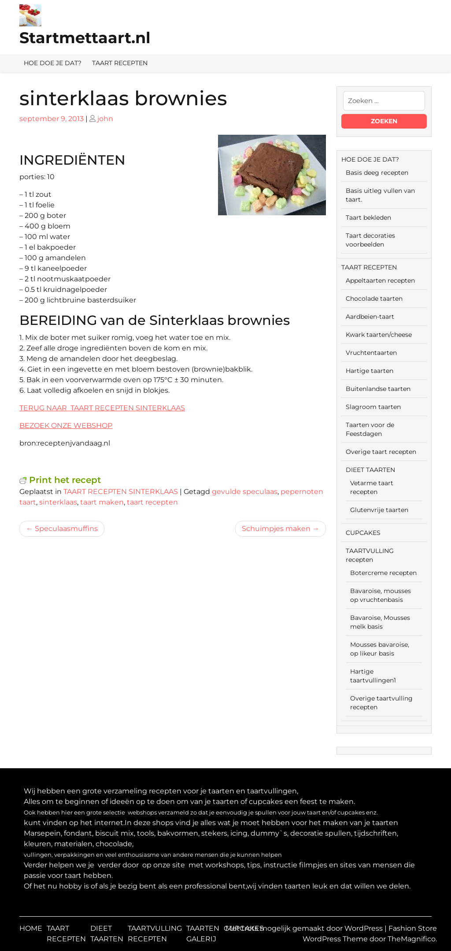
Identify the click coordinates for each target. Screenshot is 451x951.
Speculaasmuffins (66, 528)
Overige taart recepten (381, 452)
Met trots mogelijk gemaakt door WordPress (305, 928)
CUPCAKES (363, 533)
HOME (30, 928)
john (105, 118)
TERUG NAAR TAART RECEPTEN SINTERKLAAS (102, 408)
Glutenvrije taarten (379, 510)
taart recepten (152, 502)
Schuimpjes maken (276, 528)
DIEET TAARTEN (370, 470)
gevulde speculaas (244, 491)
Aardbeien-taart (370, 317)
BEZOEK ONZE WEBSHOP (65, 425)
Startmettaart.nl (85, 37)
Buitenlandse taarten (378, 389)
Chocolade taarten (374, 298)
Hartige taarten (369, 371)
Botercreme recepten (383, 573)
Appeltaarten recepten (380, 280)
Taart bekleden (368, 217)
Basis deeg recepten (377, 173)
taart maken (102, 502)
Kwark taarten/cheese (379, 335)
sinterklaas (58, 502)
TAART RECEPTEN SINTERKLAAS (120, 491)
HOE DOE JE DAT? (52, 63)
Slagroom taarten (373, 407)
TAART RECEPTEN (120, 63)
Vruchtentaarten (371, 353)
